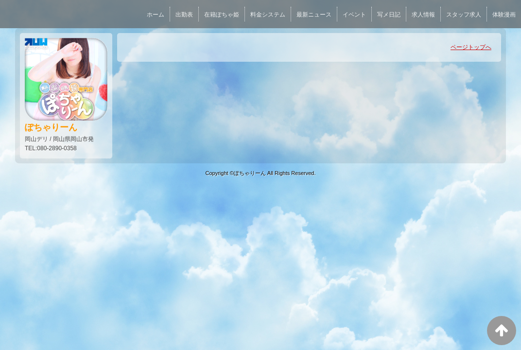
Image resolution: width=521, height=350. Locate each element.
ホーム (155, 14)
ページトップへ (471, 47)
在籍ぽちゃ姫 (221, 14)
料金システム (267, 14)
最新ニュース (313, 14)
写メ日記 (388, 14)
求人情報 (423, 14)
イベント (354, 14)
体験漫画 (504, 14)
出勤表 (184, 14)
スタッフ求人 (463, 14)
